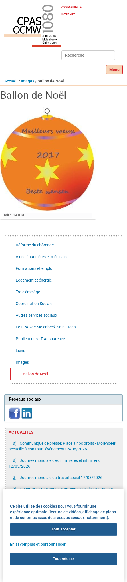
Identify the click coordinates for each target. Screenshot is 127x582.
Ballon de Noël (35, 374)
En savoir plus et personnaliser (38, 544)
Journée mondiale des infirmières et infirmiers (54, 463)
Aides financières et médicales (42, 256)
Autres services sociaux (36, 315)
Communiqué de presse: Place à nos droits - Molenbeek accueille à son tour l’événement (62, 446)
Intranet (68, 14)
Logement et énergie (34, 280)
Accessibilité (71, 6)
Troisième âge (28, 292)
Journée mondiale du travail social (60, 477)
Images (27, 81)
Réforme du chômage (35, 245)
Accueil (11, 81)
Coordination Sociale (34, 303)
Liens (20, 350)
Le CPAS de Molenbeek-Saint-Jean (46, 327)
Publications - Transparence (40, 338)
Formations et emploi (34, 268)
